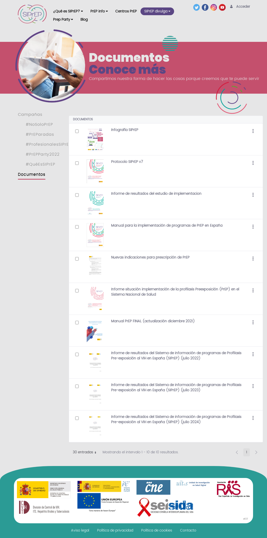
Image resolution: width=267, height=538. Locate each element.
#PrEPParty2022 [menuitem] (43, 154)
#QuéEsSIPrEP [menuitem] (40, 164)
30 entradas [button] (86, 452)
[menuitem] (68, 11)
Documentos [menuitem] (31, 174)
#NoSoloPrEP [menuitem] (39, 124)
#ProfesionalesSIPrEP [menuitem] (48, 144)
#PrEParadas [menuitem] (40, 134)
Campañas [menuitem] (30, 114)
